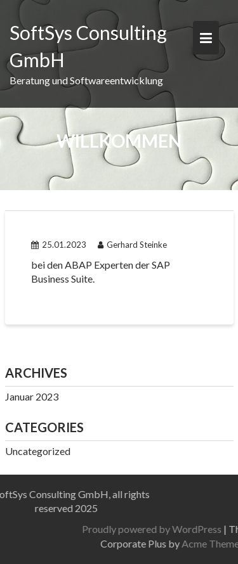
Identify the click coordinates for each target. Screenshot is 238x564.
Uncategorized (37, 451)
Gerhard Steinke (132, 245)
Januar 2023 (31, 396)
